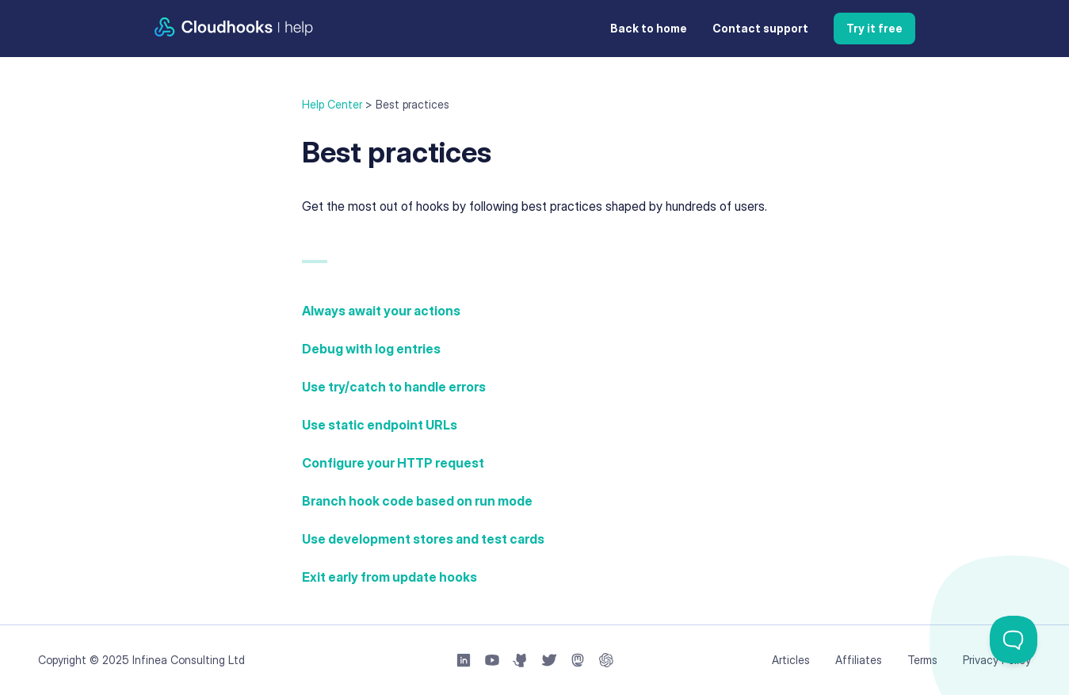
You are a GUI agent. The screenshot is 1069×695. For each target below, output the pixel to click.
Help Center (332, 104)
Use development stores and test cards (423, 539)
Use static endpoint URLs (379, 425)
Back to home (648, 28)
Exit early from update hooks (389, 577)
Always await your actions (381, 311)
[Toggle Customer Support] (1013, 639)
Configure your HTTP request (393, 463)
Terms (922, 659)
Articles (791, 659)
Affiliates (858, 659)
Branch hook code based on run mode (417, 501)
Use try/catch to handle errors (394, 387)
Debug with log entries (371, 349)
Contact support (760, 28)
